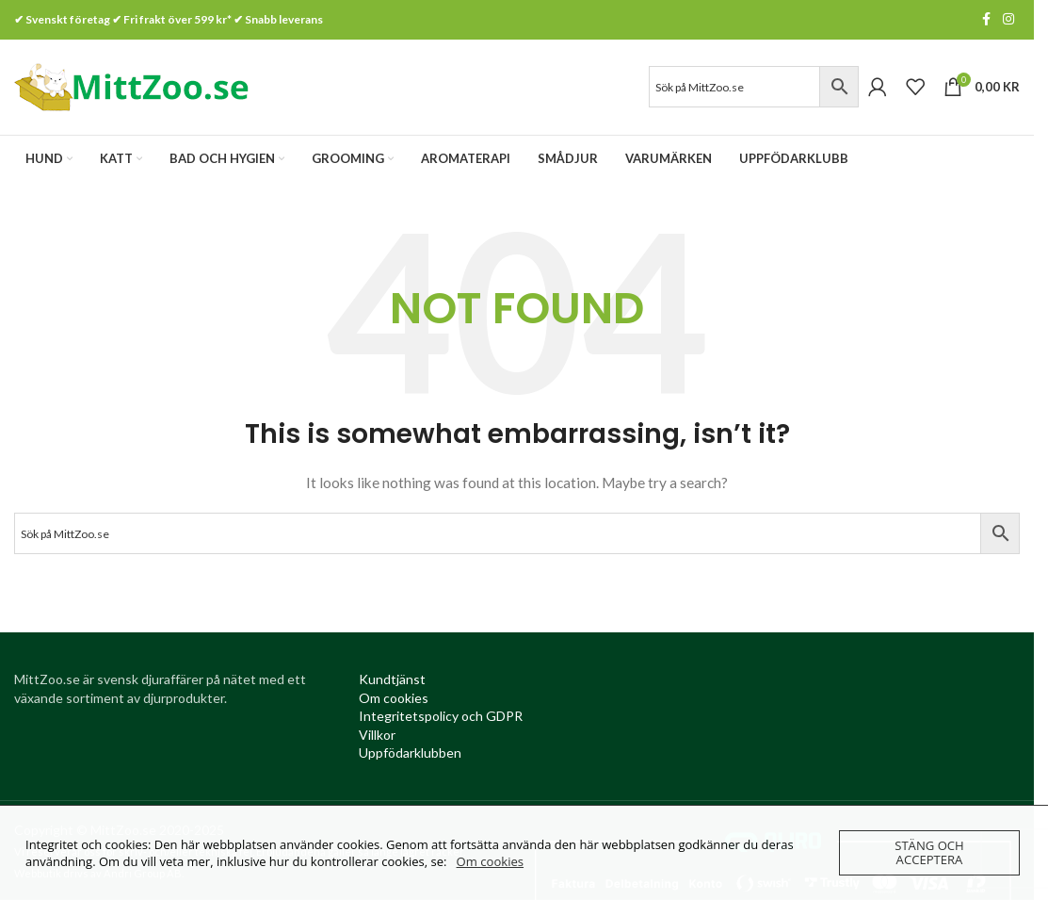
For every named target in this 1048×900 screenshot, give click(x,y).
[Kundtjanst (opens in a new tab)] (392, 683)
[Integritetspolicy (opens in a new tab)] (441, 720)
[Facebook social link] (986, 20)
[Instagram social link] (1008, 20)
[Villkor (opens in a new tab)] (377, 737)
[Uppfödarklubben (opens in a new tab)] (410, 756)
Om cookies (490, 861)
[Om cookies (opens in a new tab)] (393, 701)
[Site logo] (132, 87)
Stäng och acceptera (929, 852)
